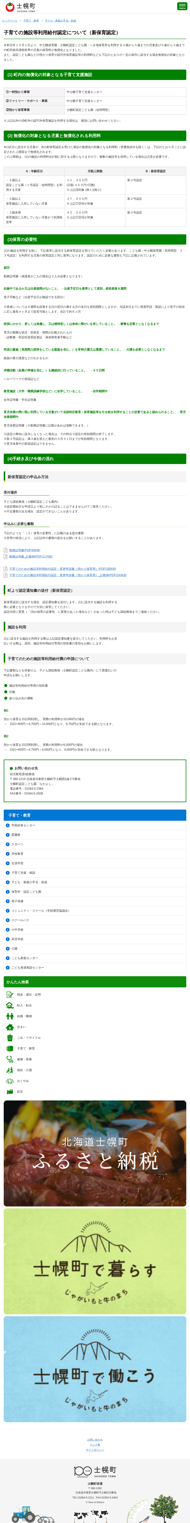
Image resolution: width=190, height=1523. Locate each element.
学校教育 (14, 854)
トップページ (9, 20)
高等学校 (14, 939)
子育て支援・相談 (20, 873)
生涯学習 (14, 863)
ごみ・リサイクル (23, 1037)
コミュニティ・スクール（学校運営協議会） (38, 911)
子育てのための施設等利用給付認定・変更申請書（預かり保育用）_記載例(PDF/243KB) (68, 575)
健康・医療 (19, 1059)
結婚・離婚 (19, 1016)
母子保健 (14, 901)
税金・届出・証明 (23, 994)
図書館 (13, 835)
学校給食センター (20, 825)
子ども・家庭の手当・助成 (60, 20)
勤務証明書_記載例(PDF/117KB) (30, 556)
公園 (11, 949)
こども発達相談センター (25, 968)
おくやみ (17, 1080)
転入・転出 (19, 1005)
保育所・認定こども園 (23, 892)
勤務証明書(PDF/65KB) (24, 550)
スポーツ (14, 844)
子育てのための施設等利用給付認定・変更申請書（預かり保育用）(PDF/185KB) (62, 568)
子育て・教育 (31, 20)
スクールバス (17, 920)
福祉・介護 (19, 1070)
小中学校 (14, 930)
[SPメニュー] (182, 6)
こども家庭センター (22, 958)
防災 (14, 1091)
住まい (16, 1027)
